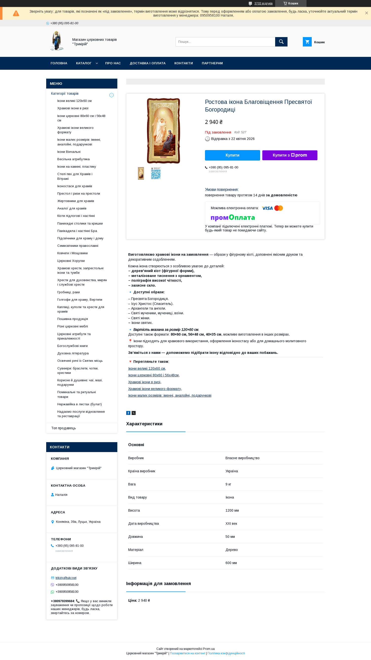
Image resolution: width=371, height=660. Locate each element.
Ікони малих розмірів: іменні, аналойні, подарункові (169, 395)
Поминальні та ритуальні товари (76, 394)
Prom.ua (209, 649)
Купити (233, 155)
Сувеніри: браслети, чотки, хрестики (77, 370)
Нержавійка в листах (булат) (79, 404)
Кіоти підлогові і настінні (76, 216)
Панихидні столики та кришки (80, 223)
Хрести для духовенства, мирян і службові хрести (82, 282)
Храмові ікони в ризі (144, 382)
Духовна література (73, 353)
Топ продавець (63, 428)
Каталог (83, 63)
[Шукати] (281, 41)
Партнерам (212, 63)
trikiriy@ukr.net (66, 578)
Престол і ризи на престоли (78, 193)
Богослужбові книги (72, 346)
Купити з (290, 155)
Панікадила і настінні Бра (77, 231)
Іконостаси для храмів (74, 186)
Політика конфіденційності (226, 653)
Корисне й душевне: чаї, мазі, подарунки (80, 382)
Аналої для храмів (71, 208)
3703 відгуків (263, 3)
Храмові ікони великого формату (154, 389)
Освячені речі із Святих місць (80, 361)
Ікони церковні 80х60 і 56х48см (153, 375)
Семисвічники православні (77, 246)
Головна (59, 63)
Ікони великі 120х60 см (146, 368)
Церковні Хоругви (71, 261)
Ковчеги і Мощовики (72, 253)
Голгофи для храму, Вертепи (79, 299)
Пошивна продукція (72, 319)
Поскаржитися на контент (187, 653)
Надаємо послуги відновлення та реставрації (81, 414)
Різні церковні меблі (72, 326)
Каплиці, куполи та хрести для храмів (80, 309)
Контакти (183, 63)
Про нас (113, 63)
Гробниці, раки (68, 292)
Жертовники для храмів (75, 201)
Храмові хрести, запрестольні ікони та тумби (80, 270)
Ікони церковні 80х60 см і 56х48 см (81, 118)
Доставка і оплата (147, 63)
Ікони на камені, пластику (76, 166)
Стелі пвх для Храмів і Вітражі (74, 176)
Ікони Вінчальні (69, 152)
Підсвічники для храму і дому (80, 238)
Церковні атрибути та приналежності (74, 336)
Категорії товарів (65, 93)
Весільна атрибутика (73, 159)
